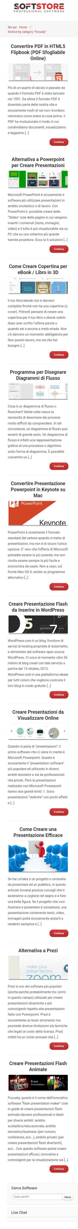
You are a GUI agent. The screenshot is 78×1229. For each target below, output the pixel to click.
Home (23, 27)
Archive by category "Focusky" (27, 31)
